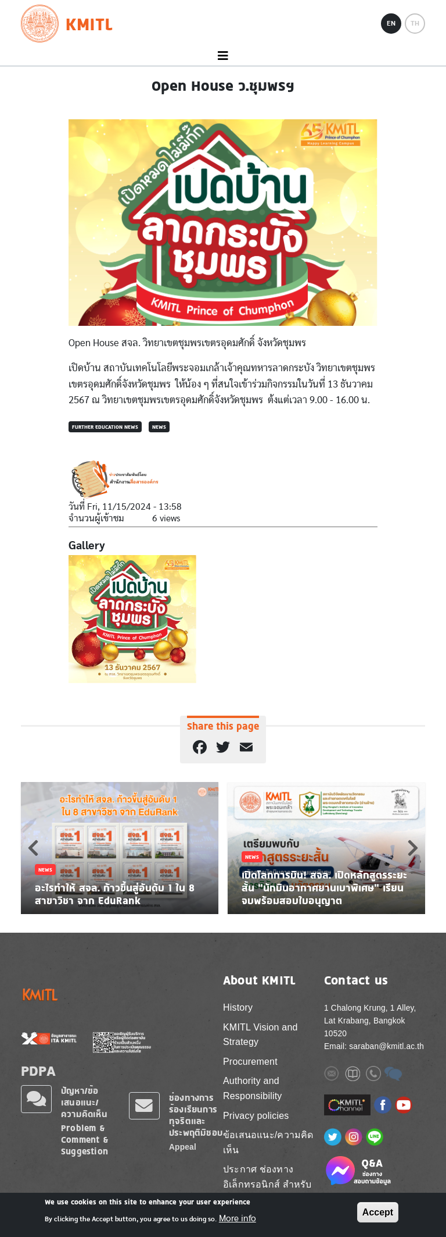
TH (415, 23)
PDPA (38, 1070)
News (159, 427)
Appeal (182, 1147)
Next (413, 848)
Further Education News (105, 427)
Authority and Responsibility (252, 1088)
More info (237, 1218)
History (238, 1007)
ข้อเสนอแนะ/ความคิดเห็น (268, 1142)
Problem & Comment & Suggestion (85, 1139)
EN (391, 23)
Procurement (250, 1062)
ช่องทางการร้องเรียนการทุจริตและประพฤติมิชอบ (195, 1115)
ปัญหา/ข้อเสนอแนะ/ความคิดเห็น (84, 1102)
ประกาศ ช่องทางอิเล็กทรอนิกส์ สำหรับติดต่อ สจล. (267, 1184)
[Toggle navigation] (223, 56)
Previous (33, 848)
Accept (377, 1212)
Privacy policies (256, 1116)
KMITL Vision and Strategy (260, 1034)
